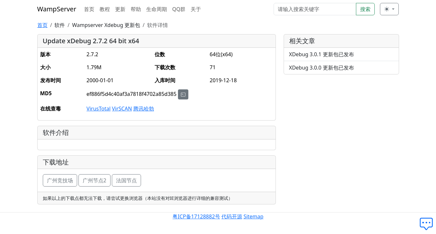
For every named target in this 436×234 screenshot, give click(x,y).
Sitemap (253, 216)
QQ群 (178, 9)
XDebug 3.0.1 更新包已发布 (321, 54)
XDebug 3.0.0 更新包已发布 (321, 67)
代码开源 (231, 216)
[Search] (315, 9)
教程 (105, 9)
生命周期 (156, 9)
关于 (196, 9)
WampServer (57, 9)
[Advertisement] (341, 125)
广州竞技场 (60, 180)
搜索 (365, 9)
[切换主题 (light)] (389, 9)
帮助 (136, 9)
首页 (89, 9)
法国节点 (126, 180)
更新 (120, 9)
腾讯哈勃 (143, 108)
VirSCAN (122, 108)
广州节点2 (94, 180)
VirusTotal (99, 108)
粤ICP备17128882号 (196, 216)
